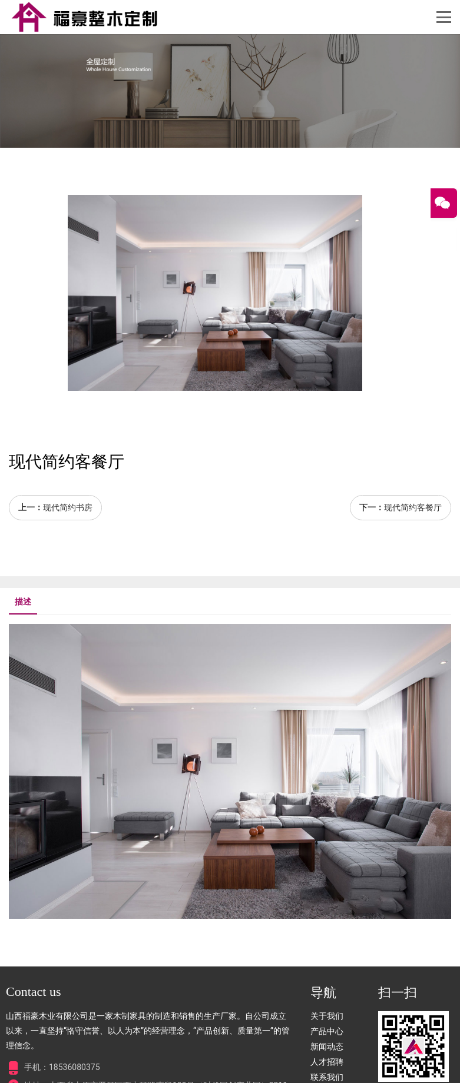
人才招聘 (326, 1062)
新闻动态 (326, 1046)
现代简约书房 (67, 507)
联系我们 (326, 1077)
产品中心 (326, 1031)
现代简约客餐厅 (413, 507)
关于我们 (326, 1016)
